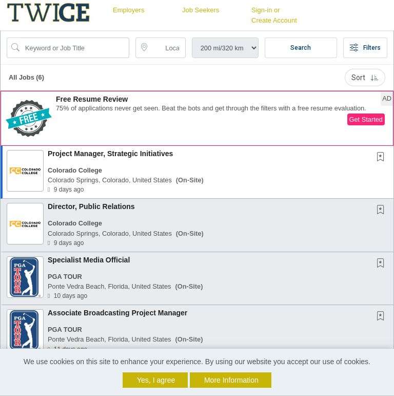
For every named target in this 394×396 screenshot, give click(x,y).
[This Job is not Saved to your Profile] (382, 157)
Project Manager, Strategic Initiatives (110, 153)
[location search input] (167, 47)
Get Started (366, 119)
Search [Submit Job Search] (300, 47)
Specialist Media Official (89, 260)
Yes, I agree (156, 380)
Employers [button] (128, 10)
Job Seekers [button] (200, 10)
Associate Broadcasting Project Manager (117, 313)
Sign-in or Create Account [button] (274, 15)
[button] (197, 118)
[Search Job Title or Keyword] (75, 47)
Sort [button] (365, 77)
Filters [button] (365, 48)
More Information (231, 380)
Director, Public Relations (91, 206)
